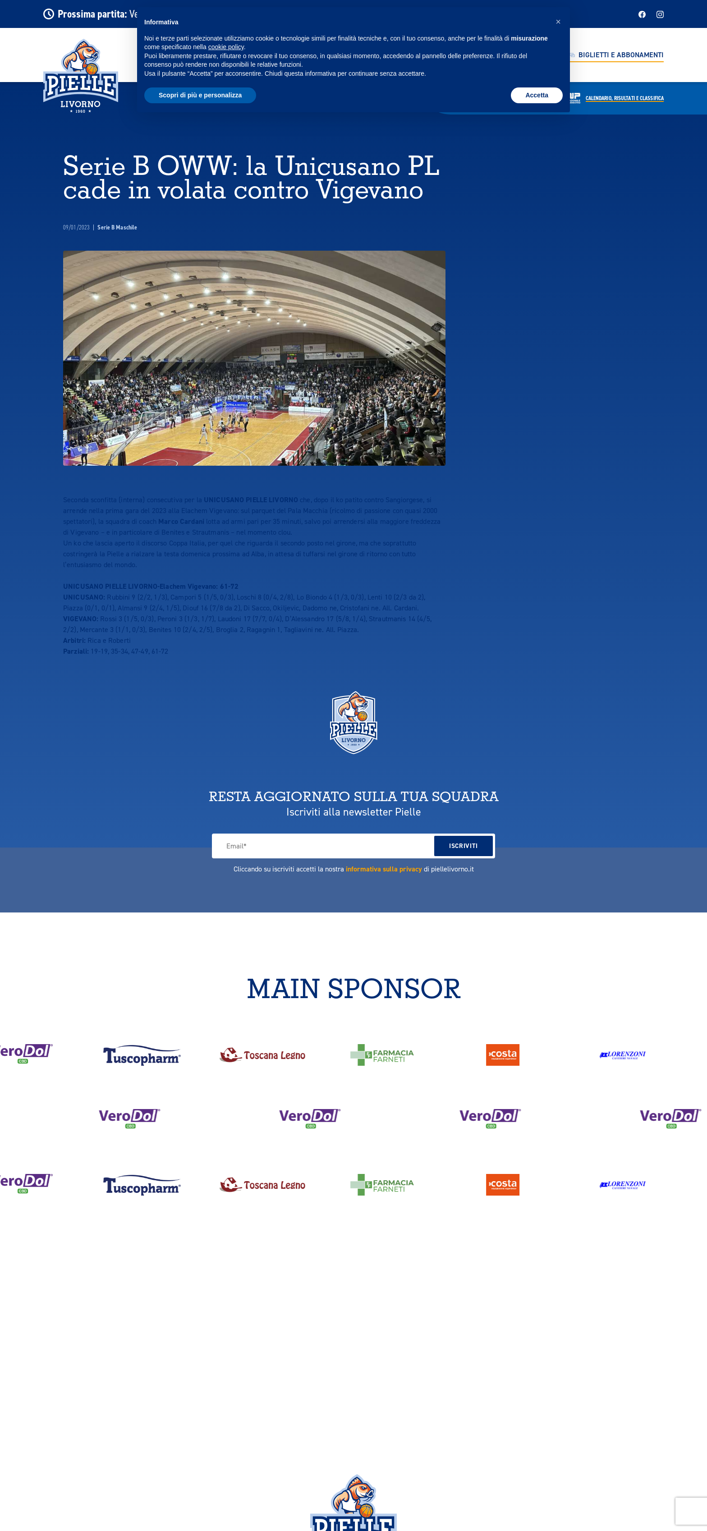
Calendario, (625, 98)
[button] (558, 21)
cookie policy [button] (226, 46)
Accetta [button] (536, 95)
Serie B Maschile (117, 227)
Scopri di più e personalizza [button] (200, 95)
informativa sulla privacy (384, 869)
